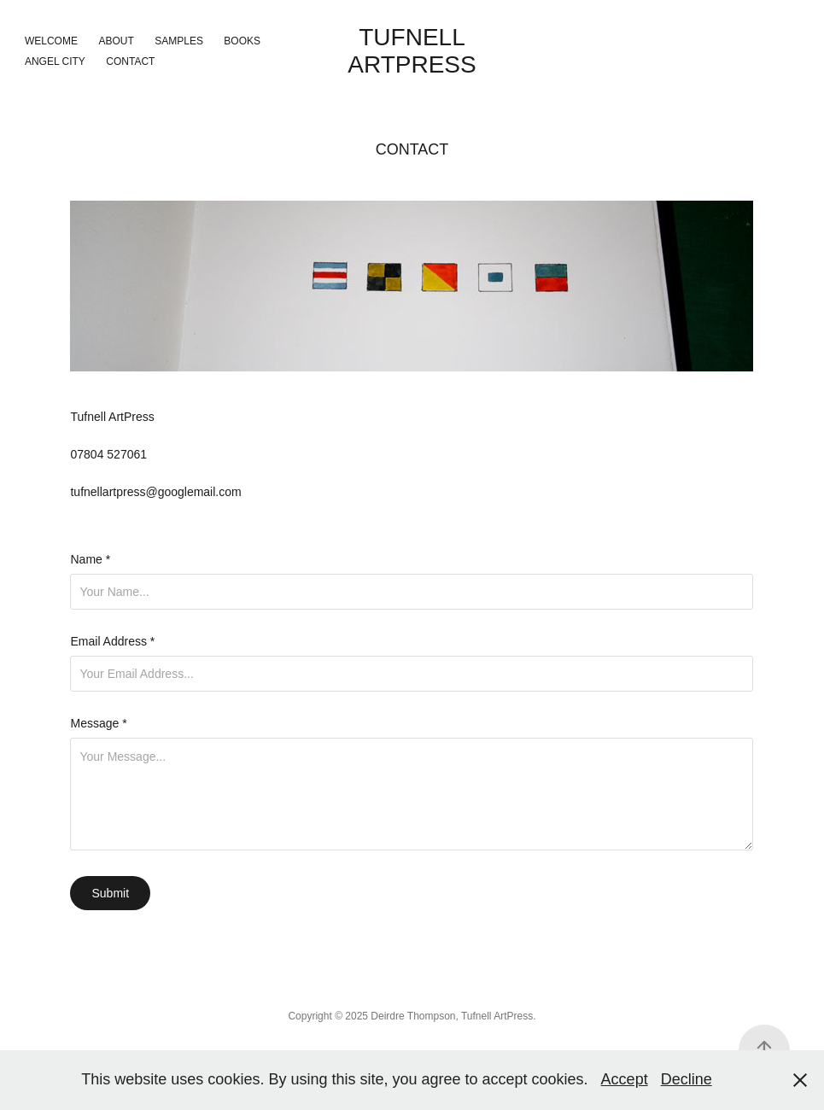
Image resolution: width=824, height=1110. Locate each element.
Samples (179, 41)
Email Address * (112, 641)
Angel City (55, 61)
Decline (686, 1079)
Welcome (51, 41)
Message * (98, 723)
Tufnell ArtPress (412, 51)
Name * (90, 559)
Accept (624, 1079)
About (115, 41)
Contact (130, 61)
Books (242, 41)
